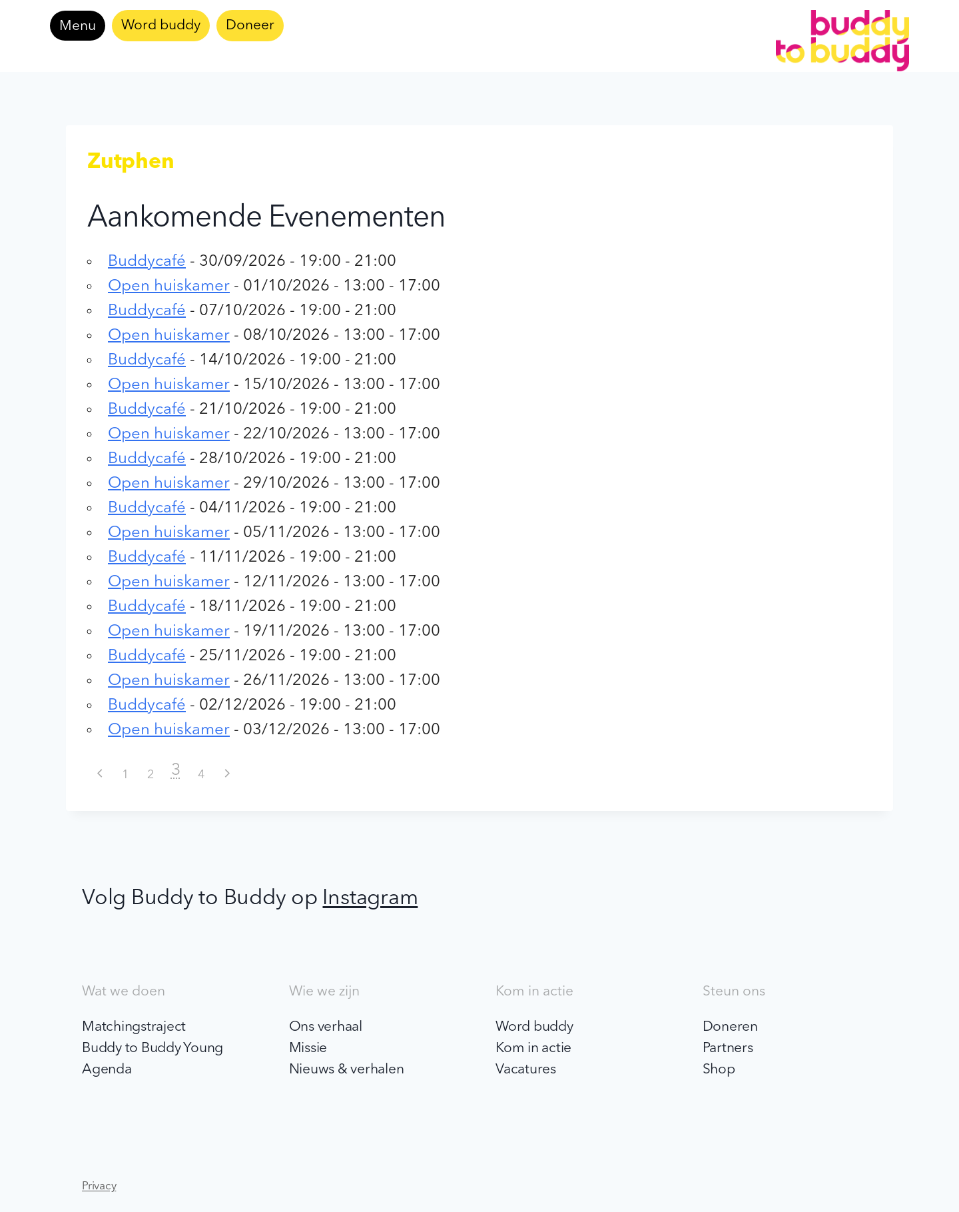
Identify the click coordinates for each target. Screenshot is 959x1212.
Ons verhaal (325, 1027)
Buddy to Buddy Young (152, 1048)
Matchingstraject (134, 1027)
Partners (728, 1048)
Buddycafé (147, 262)
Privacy (99, 1186)
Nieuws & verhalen (346, 1070)
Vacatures (525, 1070)
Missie (308, 1048)
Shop (719, 1070)
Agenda (107, 1070)
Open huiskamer (169, 287)
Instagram (370, 898)
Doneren (730, 1027)
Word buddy (160, 26)
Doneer (250, 26)
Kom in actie (533, 1048)
